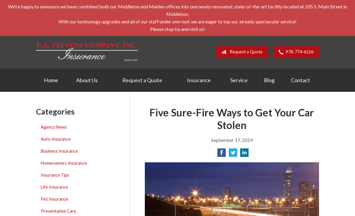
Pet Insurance (54, 199)
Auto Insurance (56, 139)
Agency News (54, 127)
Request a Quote (241, 52)
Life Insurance (54, 187)
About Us (87, 80)
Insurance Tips (55, 175)
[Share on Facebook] (221, 154)
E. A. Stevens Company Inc (87, 52)
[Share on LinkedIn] (244, 154)
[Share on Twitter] (233, 154)
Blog (269, 80)
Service (239, 80)
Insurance (199, 80)
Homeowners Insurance (64, 163)
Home (51, 80)
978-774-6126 (294, 52)
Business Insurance (59, 151)
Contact (300, 80)
